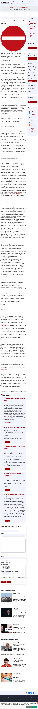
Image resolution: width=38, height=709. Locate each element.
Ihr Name (3, 529)
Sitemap (17, 693)
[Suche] (32, 46)
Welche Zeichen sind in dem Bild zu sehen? (10, 571)
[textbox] (13, 547)
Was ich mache (24, 1)
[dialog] (19, 705)
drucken (32, 128)
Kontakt (2, 693)
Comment (3, 538)
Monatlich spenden (32, 58)
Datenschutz (28, 697)
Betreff (2, 533)
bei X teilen (33, 111)
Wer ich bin (31, 1)
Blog (17, 7)
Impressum (34, 697)
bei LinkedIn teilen (32, 119)
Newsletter (6, 693)
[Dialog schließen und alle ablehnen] (37, 703)
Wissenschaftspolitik (33, 33)
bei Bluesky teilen (33, 123)
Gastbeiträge (32, 26)
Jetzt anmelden (32, 101)
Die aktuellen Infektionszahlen (16, 193)
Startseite (12, 1)
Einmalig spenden (32, 81)
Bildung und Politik (24, 7)
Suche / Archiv (12, 693)
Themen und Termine (14, 3)
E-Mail (2, 556)
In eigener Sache (31, 36)
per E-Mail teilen (33, 130)
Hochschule (32, 28)
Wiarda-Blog (18, 1)
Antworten (7, 422)
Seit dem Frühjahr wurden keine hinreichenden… (15, 494)
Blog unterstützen (22, 3)
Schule (31, 31)
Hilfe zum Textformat (5, 554)
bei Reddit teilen (33, 126)
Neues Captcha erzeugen (1, 570)
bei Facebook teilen (33, 115)
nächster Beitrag (23, 586)
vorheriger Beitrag (4, 586)
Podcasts (31, 30)
